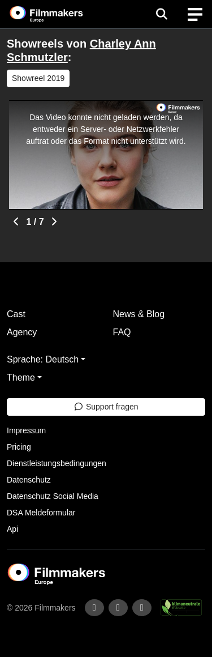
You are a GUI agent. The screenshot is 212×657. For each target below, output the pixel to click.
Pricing (19, 446)
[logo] (60, 14)
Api (12, 529)
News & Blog (139, 314)
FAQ (122, 332)
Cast (16, 314)
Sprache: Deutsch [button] (43, 359)
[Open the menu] (161, 14)
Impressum (26, 430)
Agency (22, 332)
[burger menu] (195, 14)
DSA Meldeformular (41, 512)
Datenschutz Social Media (52, 496)
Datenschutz (29, 479)
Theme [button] (21, 377)
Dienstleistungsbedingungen (56, 463)
